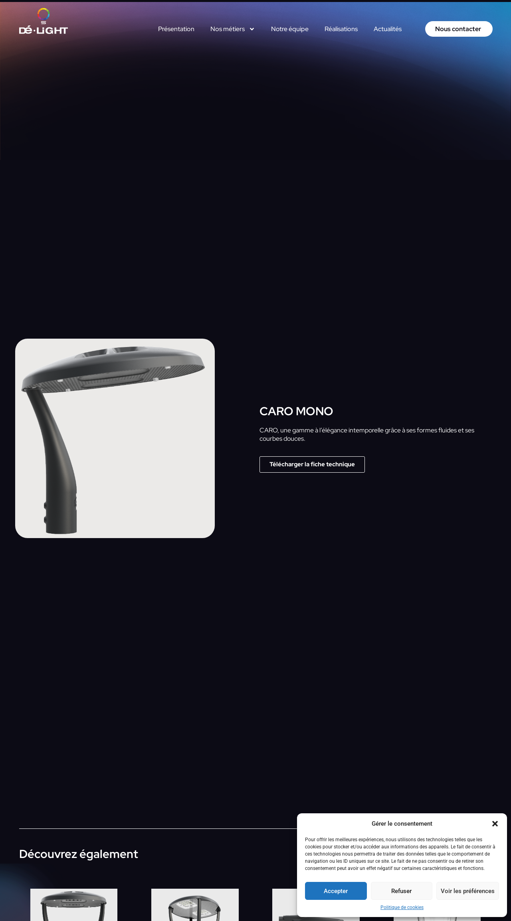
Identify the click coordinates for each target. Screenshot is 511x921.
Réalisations (341, 29)
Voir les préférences (468, 891)
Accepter (336, 891)
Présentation (176, 29)
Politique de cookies (402, 907)
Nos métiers (232, 29)
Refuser (401, 891)
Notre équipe (290, 29)
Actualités (388, 29)
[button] (495, 824)
